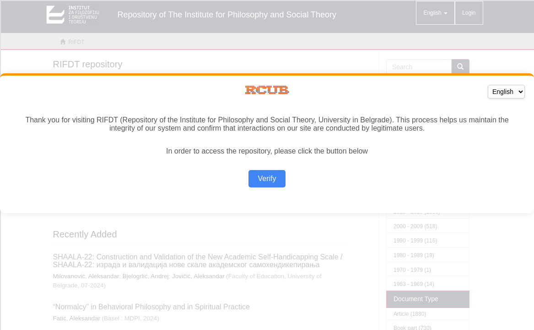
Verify (267, 178)
